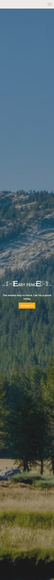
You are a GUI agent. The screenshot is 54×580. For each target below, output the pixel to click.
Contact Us (27, 305)
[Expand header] (49, 4)
